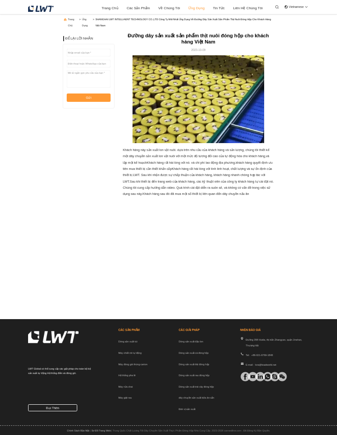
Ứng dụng (196, 8)
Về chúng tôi (169, 8)
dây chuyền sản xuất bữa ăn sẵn (196, 397)
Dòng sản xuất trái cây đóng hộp (196, 386)
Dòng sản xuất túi (127, 341)
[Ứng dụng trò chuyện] (271, 376)
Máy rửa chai (125, 386)
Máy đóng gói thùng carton (132, 364)
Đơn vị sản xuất (187, 409)
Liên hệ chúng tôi (247, 8)
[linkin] (257, 376)
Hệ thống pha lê (127, 375)
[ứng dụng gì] (264, 376)
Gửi (88, 98)
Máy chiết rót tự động (130, 353)
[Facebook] (242, 376)
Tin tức (219, 8)
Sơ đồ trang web (101, 430)
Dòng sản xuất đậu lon (191, 341)
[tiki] (249, 376)
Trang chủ (109, 8)
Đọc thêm (52, 408)
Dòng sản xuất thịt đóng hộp (194, 364)
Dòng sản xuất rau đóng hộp (194, 375)
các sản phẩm (138, 8)
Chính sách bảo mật (78, 430)
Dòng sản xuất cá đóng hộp (193, 353)
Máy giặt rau (125, 397)
